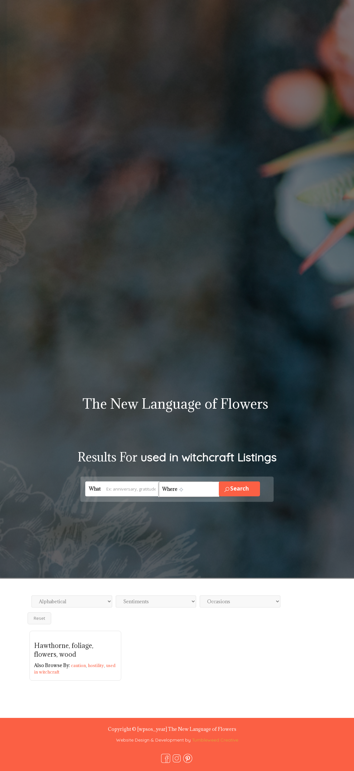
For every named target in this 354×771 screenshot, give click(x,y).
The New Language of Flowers (175, 403)
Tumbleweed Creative (215, 740)
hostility (97, 665)
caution (79, 665)
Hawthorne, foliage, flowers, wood (63, 650)
